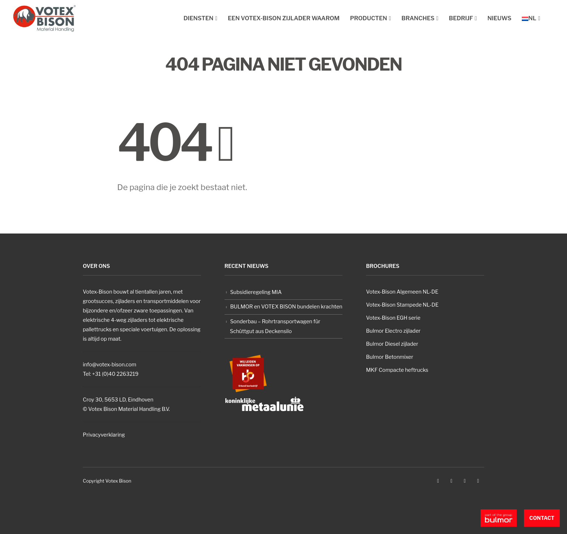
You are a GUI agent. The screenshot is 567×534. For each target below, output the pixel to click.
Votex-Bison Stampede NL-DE (402, 305)
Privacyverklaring (104, 435)
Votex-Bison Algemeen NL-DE (402, 292)
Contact (541, 518)
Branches (417, 18)
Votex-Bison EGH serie (393, 318)
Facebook (438, 480)
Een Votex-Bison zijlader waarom (284, 18)
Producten (368, 18)
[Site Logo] (44, 18)
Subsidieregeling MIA (256, 292)
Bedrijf (461, 18)
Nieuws (499, 18)
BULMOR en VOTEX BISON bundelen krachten (286, 306)
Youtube (451, 480)
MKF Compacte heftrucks (397, 370)
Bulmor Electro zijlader (393, 331)
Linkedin (478, 480)
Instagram (464, 480)
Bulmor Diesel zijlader (392, 344)
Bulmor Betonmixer (389, 357)
